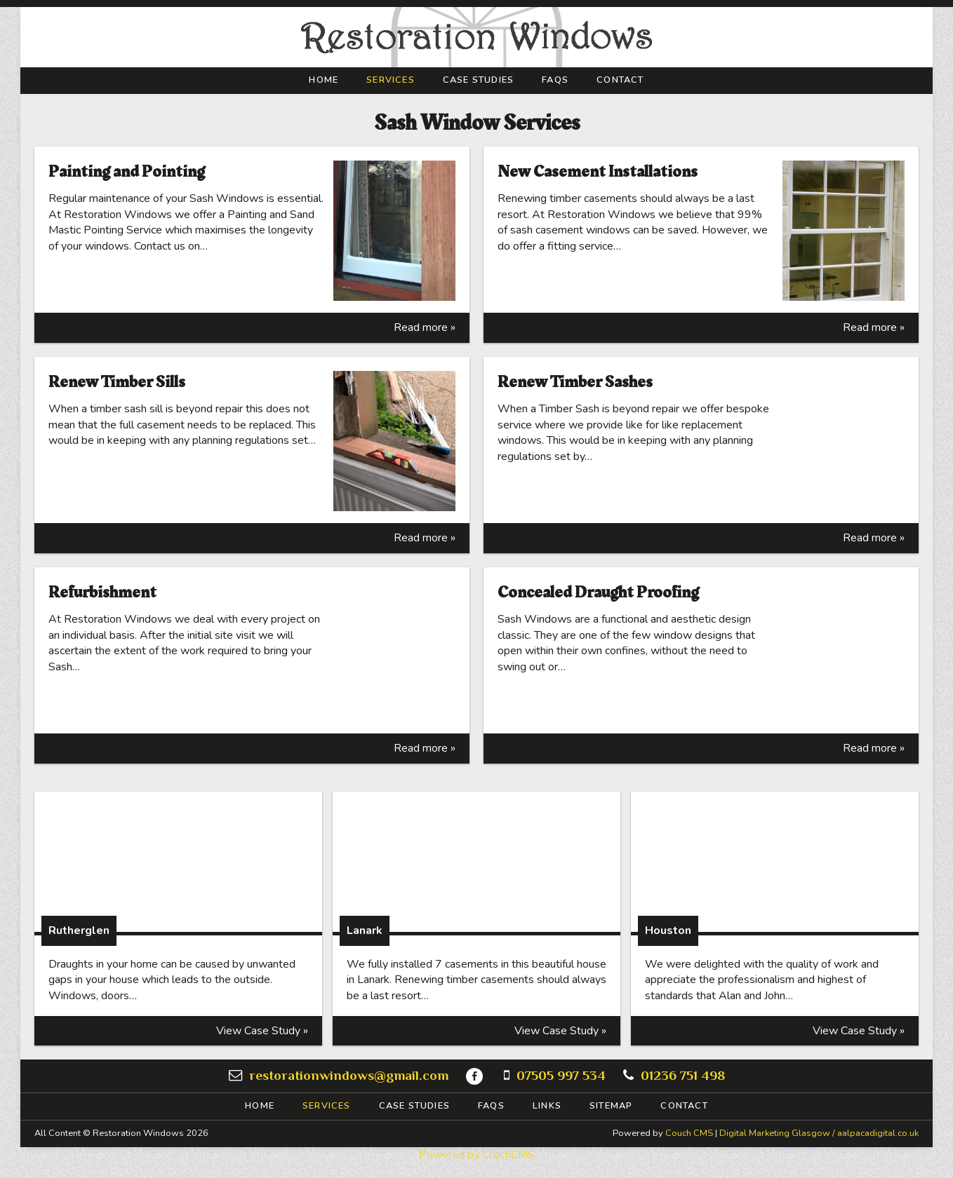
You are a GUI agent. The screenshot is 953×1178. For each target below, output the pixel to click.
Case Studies (478, 80)
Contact (620, 80)
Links (547, 1106)
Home (323, 80)
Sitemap (610, 1106)
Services (390, 80)
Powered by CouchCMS (477, 1155)
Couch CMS (689, 1133)
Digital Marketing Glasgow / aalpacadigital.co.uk (819, 1133)
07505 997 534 (561, 1075)
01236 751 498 (683, 1075)
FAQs (555, 80)
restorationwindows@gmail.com (348, 1075)
